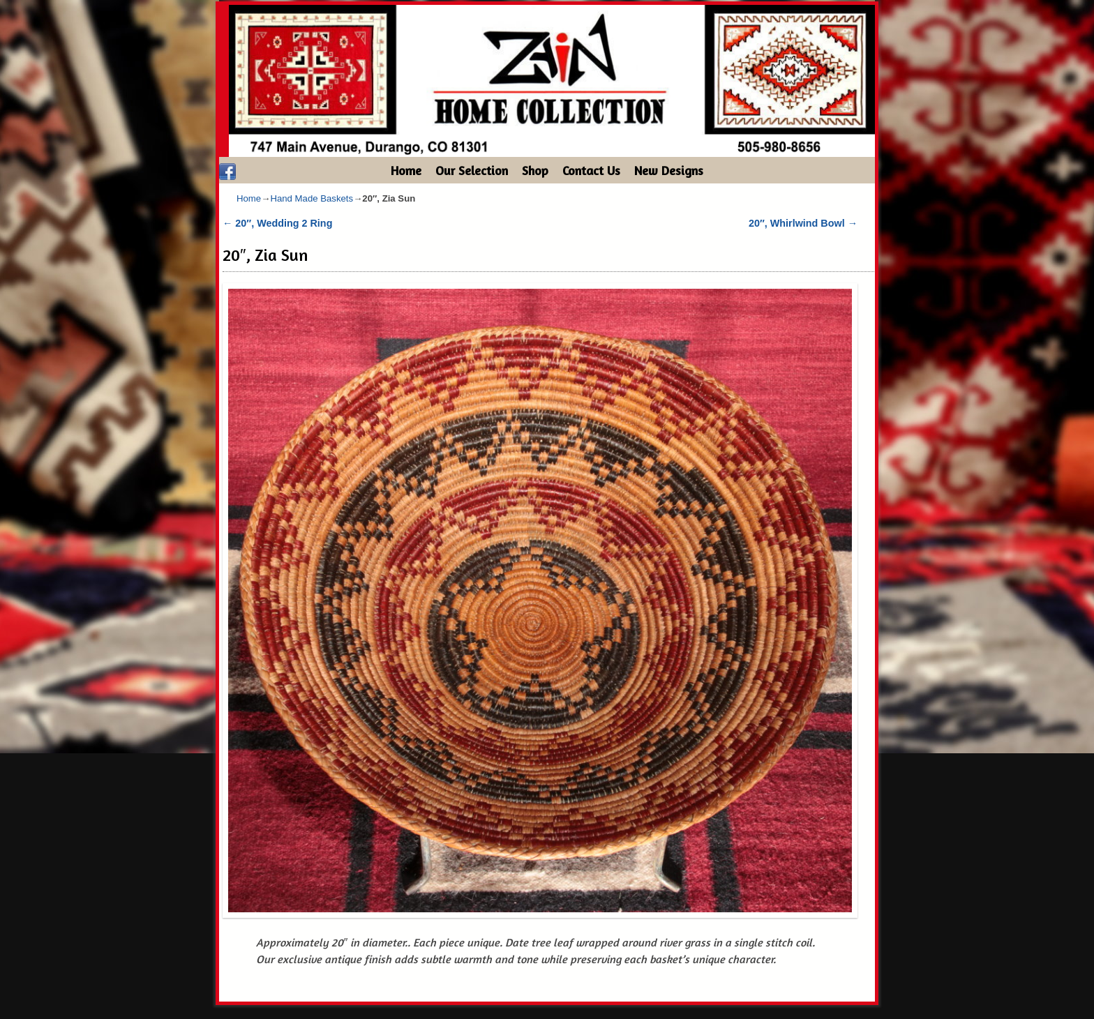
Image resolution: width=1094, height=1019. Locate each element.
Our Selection (471, 170)
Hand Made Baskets (311, 198)
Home (406, 170)
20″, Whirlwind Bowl (803, 223)
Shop (535, 170)
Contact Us (591, 170)
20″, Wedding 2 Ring (277, 223)
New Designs (668, 170)
